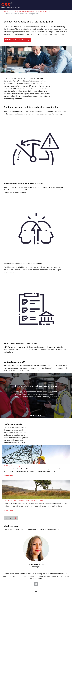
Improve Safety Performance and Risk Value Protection (30, 11)
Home (6, 11)
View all (8, 518)
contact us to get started (15, 39)
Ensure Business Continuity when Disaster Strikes (23, 500)
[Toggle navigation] (71, 5)
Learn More (8, 475)
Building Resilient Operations (15, 466)
